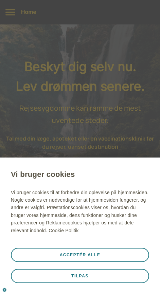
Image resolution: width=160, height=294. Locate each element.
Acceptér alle (80, 255)
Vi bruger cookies (43, 174)
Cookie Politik (63, 230)
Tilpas (80, 276)
